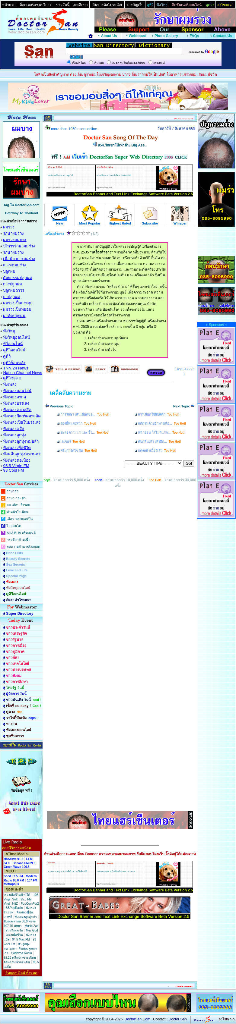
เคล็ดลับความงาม (70, 393)
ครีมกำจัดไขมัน (78, 450)
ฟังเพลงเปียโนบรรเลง (21, 422)
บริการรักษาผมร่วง (19, 246)
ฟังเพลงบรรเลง (16, 403)
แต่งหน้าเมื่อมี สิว (157, 450)
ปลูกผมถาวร (13, 290)
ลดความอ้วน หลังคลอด (23, 546)
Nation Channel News (22, 372)
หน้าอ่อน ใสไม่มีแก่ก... (161, 432)
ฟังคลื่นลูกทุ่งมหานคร (21, 454)
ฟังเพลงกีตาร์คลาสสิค (22, 416)
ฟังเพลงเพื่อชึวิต (17, 447)
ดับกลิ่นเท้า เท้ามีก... (159, 441)
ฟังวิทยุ (9, 331)
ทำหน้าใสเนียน (17, 512)
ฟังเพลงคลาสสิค (17, 409)
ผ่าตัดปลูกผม (14, 315)
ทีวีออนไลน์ (13, 343)
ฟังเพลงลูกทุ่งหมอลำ (21, 441)
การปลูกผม (12, 284)
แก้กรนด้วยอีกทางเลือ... (162, 423)
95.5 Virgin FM (16, 465)
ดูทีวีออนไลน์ (14, 350)
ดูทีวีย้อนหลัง (14, 362)
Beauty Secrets (18, 559)
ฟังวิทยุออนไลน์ (16, 337)
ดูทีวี (7, 356)
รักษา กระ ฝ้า (16, 498)
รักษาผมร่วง (13, 233)
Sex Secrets (15, 564)
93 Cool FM (13, 470)
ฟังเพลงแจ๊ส (13, 428)
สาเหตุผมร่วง (14, 265)
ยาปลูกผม (11, 296)
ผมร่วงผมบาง (14, 239)
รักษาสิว (12, 491)
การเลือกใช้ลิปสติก (158, 414)
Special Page (16, 576)
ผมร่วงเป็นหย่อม (17, 309)
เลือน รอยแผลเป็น (20, 519)
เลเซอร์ (72, 441)
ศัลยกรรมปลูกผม (17, 277)
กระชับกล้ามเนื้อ (18, 540)
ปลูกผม (9, 271)
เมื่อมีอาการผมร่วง (19, 258)
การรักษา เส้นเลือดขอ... (84, 414)
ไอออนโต (14, 526)
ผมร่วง (8, 227)
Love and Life (16, 570)
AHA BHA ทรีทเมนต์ (21, 533)
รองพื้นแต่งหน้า (78, 423)
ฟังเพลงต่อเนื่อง (16, 460)
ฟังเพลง (10, 384)
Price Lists (14, 553)
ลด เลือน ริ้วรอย (18, 505)
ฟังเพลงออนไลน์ (17, 390)
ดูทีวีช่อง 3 (12, 378)
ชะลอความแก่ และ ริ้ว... (84, 432)
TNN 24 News (15, 368)
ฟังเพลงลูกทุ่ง (14, 435)
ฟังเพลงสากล (14, 397)
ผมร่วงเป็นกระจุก (18, 303)
